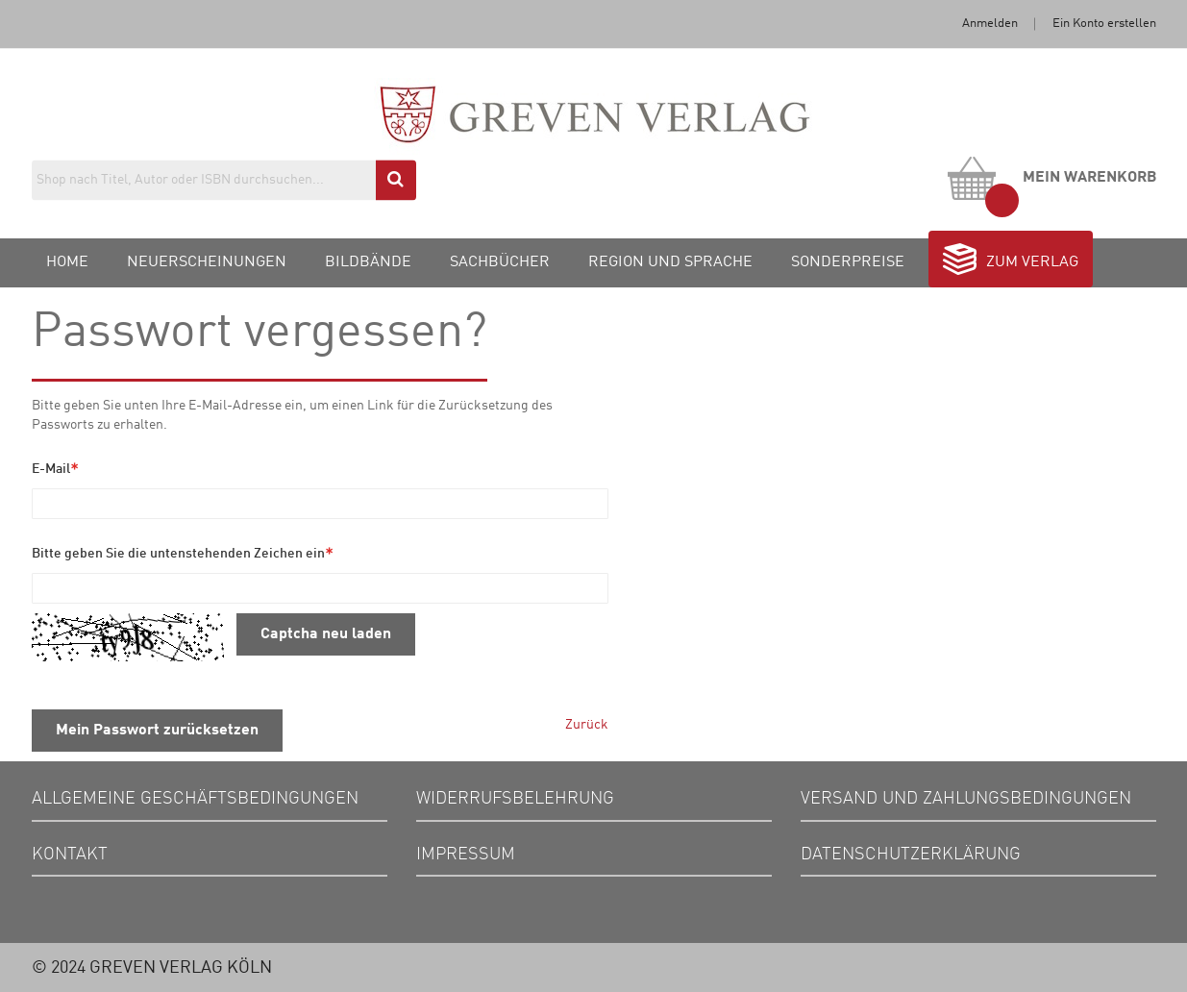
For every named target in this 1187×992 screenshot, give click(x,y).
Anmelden (990, 23)
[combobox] (224, 180)
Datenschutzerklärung (911, 854)
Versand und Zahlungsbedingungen (966, 798)
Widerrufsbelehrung (515, 798)
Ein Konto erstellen (1104, 23)
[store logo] (593, 133)
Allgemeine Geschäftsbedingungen (195, 798)
